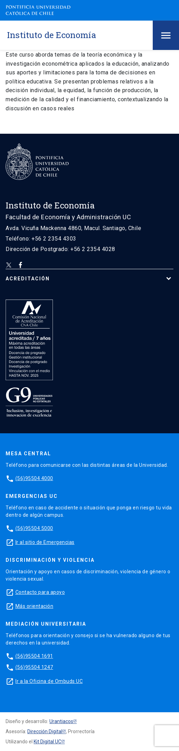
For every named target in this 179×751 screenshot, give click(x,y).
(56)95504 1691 (34, 656)
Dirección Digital (44, 731)
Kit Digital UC (47, 741)
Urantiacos (61, 721)
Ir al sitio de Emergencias (45, 542)
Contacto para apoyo (40, 592)
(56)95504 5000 (34, 528)
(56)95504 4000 (34, 478)
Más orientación (34, 606)
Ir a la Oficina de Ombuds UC (49, 681)
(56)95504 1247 (34, 667)
